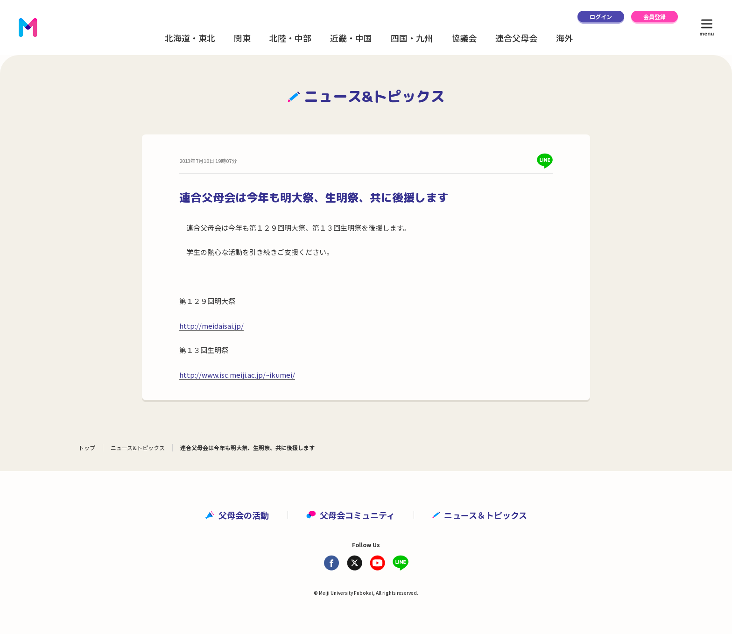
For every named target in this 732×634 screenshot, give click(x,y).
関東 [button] (242, 38)
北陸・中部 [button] (290, 38)
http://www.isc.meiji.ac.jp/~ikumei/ (237, 375)
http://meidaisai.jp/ (211, 326)
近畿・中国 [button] (351, 38)
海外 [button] (564, 38)
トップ (86, 447)
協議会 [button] (464, 38)
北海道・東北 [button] (190, 38)
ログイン (601, 17)
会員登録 (654, 17)
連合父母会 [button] (516, 38)
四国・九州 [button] (412, 38)
